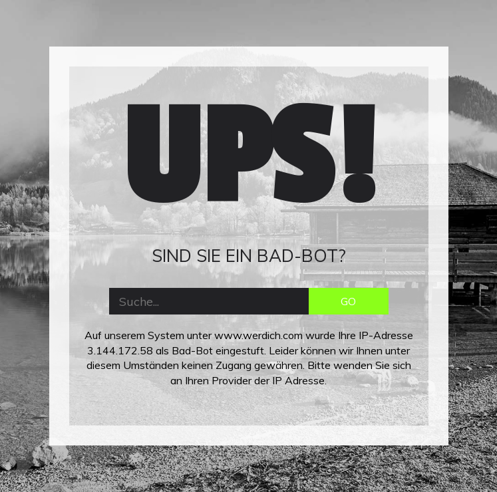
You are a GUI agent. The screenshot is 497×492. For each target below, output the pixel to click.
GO (348, 301)
